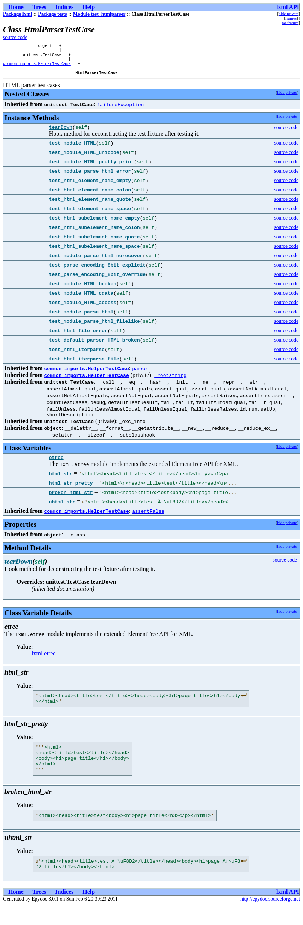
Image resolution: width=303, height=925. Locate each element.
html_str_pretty (71, 491)
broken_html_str (71, 500)
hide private (288, 13)
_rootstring (170, 381)
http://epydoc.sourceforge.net (270, 919)
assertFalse (148, 519)
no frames (290, 22)
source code (15, 37)
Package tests (52, 14)
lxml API (287, 7)
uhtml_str (62, 510)
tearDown (60, 133)
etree (56, 465)
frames (291, 18)
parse (139, 374)
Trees (39, 7)
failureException (120, 109)
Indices (64, 7)
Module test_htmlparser (99, 14)
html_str (60, 482)
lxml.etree (44, 662)
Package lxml (17, 14)
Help (88, 7)
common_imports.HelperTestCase (37, 67)
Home (16, 7)
